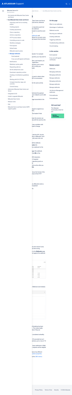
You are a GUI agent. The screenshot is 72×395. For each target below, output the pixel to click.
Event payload (15, 56)
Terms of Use (48, 390)
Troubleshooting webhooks (56, 43)
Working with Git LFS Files (17, 79)
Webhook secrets (54, 30)
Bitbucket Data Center (14, 99)
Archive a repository (15, 35)
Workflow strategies (15, 43)
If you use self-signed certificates (21, 59)
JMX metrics (38, 356)
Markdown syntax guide (16, 64)
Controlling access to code (17, 40)
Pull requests (13, 45)
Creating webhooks (54, 36)
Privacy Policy (38, 390)
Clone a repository (15, 32)
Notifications (13, 61)
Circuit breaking (53, 46)
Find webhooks (53, 95)
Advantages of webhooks (56, 27)
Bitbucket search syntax (16, 51)
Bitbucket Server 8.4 (12, 10)
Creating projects (14, 27)
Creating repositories (15, 29)
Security (56, 390)
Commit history (14, 86)
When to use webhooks (55, 24)
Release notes (12, 101)
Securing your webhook (55, 33)
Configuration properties (35, 353)
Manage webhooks (15, 53)
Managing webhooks (55, 71)
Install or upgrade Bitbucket (15, 96)
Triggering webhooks (55, 39)
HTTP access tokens (15, 37)
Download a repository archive (18, 72)
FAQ (9, 104)
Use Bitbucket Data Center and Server (18, 20)
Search (66, 3)
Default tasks (13, 48)
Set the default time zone (16, 69)
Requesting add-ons (15, 67)
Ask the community (56, 116)
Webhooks (52, 68)
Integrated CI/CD (12, 93)
